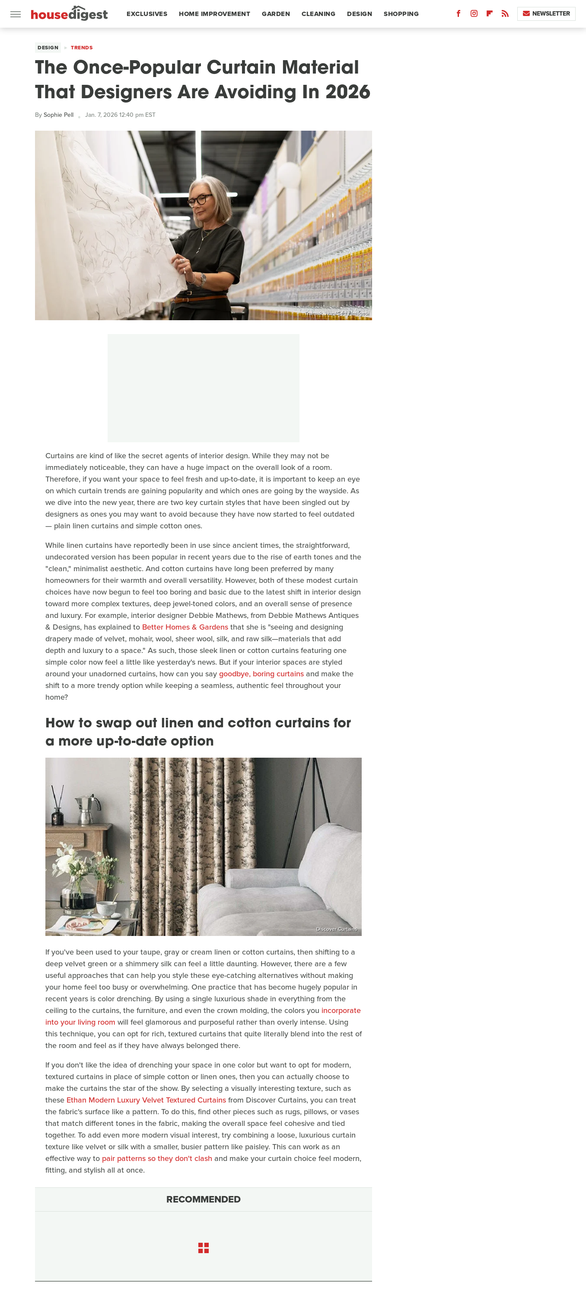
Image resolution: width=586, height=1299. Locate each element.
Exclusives (147, 14)
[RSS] (505, 15)
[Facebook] (458, 15)
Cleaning (318, 14)
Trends (81, 47)
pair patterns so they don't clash (157, 1158)
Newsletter (546, 13)
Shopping (401, 14)
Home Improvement (214, 14)
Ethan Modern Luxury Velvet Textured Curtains (146, 1100)
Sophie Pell (58, 114)
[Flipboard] (489, 15)
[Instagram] (474, 15)
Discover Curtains (336, 929)
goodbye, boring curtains (261, 673)
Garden (276, 14)
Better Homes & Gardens (185, 627)
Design (359, 14)
